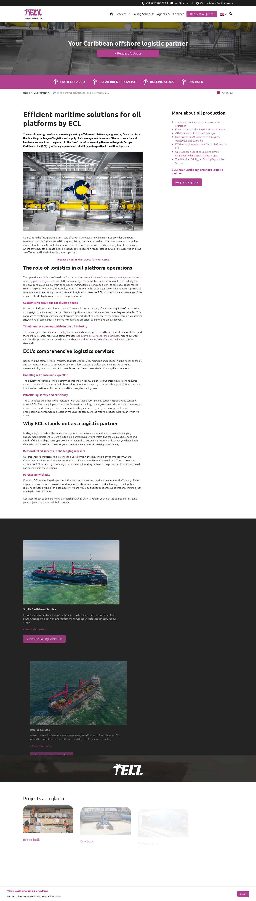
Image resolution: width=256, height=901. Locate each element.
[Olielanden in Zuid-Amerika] (197, 3)
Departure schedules (146, 833)
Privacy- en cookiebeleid (220, 883)
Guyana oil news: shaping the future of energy (200, 129)
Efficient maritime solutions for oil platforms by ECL (81, 92)
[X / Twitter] (53, 831)
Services (121, 14)
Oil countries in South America (216, 3)
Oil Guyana (141, 856)
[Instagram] (44, 831)
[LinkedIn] (35, 831)
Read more (55, 896)
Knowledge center (145, 822)
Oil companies (143, 852)
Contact (178, 14)
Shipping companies (146, 848)
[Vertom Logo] (100, 824)
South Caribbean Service (148, 826)
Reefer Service (143, 830)
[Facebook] (26, 831)
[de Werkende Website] (25, 883)
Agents (162, 14)
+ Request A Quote (128, 53)
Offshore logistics (144, 844)
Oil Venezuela (143, 863)
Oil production (41, 92)
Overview (227, 92)
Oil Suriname (142, 859)
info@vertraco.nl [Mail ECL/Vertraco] (184, 3)
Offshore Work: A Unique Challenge (195, 133)
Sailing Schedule (143, 14)
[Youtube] (62, 831)
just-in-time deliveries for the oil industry (98, 336)
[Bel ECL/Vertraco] (143, 3)
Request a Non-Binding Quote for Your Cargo (83, 260)
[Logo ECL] (32, 14)
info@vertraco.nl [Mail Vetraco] (199, 841)
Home (111, 14)
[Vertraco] (100, 836)
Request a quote (201, 14)
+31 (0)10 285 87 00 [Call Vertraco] (200, 837)
